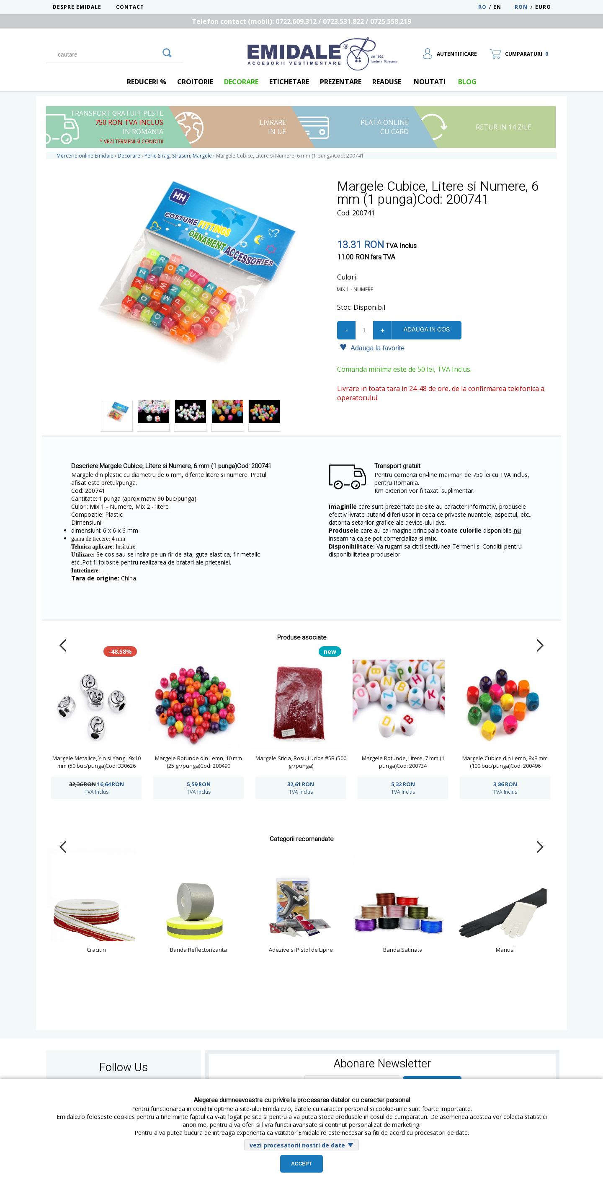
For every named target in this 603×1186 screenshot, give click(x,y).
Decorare (241, 81)
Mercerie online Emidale (85, 155)
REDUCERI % (146, 81)
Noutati (430, 81)
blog (467, 81)
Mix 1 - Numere (356, 289)
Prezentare (340, 81)
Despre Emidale (77, 6)
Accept (301, 1164)
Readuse (386, 81)
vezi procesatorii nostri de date (297, 1145)
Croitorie (195, 81)
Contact (130, 6)
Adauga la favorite (372, 347)
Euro (543, 6)
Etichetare (289, 81)
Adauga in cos (427, 329)
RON (521, 6)
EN (503, 6)
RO (482, 6)
